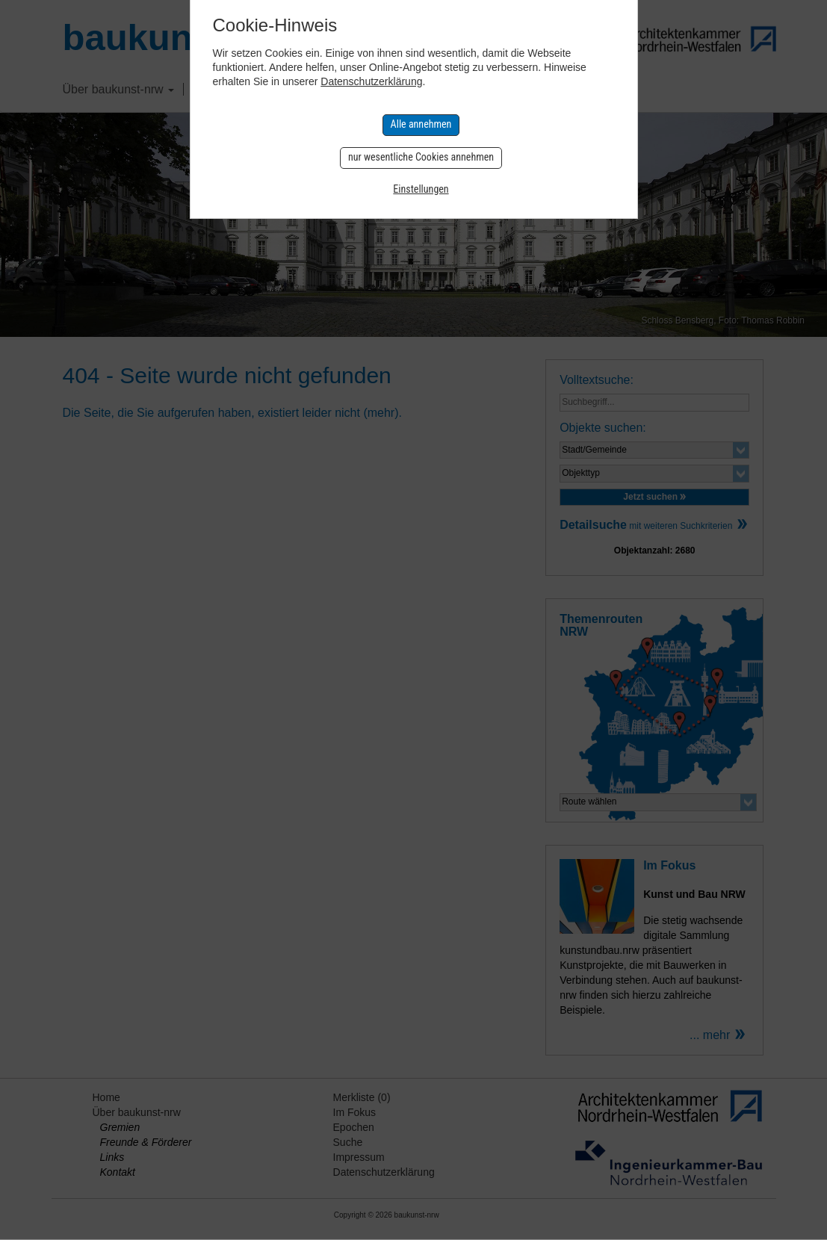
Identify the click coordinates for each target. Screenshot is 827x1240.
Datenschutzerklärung (371, 81)
